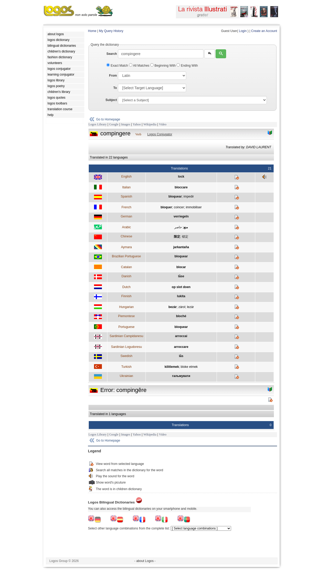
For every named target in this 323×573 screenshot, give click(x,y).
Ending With (187, 65)
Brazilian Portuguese (126, 256)
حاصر (178, 227)
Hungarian (126, 307)
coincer (179, 207)
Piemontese (126, 316)
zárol (181, 307)
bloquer (166, 207)
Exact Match (117, 65)
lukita (181, 296)
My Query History (111, 31)
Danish (126, 276)
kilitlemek (172, 367)
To (115, 88)
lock (181, 176)
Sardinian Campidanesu (126, 336)
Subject (111, 100)
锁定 (185, 236)
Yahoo (137, 124)
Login (243, 31)
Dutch (126, 287)
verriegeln (181, 216)
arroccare (181, 347)
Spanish (126, 196)
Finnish (126, 296)
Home (92, 31)
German (126, 216)
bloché (181, 316)
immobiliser (194, 207)
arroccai (181, 336)
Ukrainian (126, 376)
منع (186, 227)
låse (181, 276)
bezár (172, 307)
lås (181, 356)
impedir (189, 196)
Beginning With (163, 65)
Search (111, 54)
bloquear (175, 196)
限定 (177, 236)
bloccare (181, 187)
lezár (190, 307)
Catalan (126, 267)
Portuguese (126, 327)
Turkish (126, 367)
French (126, 207)
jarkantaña (181, 247)
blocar (181, 267)
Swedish (126, 356)
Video (162, 124)
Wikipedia (150, 124)
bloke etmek (189, 367)
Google (113, 124)
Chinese (126, 236)
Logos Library (97, 124)
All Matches (139, 65)
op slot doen (181, 287)
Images (125, 124)
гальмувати (181, 376)
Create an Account (264, 31)
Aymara (126, 247)
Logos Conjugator (159, 134)
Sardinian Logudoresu (126, 347)
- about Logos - (145, 561)
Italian (126, 187)
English (126, 176)
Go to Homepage (108, 119)
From (113, 75)
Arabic (126, 227)
